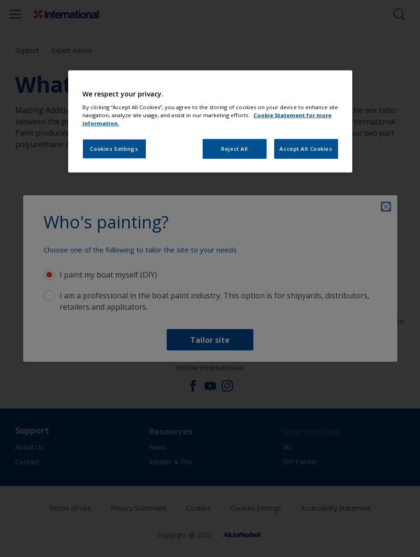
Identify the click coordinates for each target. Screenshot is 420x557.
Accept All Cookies (305, 148)
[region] (210, 121)
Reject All (234, 148)
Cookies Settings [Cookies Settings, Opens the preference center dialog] (114, 148)
